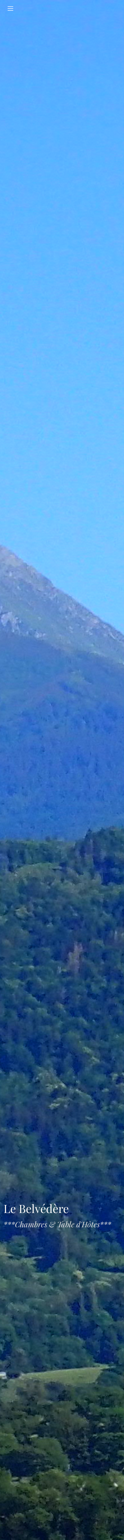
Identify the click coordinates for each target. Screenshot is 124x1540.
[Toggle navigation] (10, 8)
